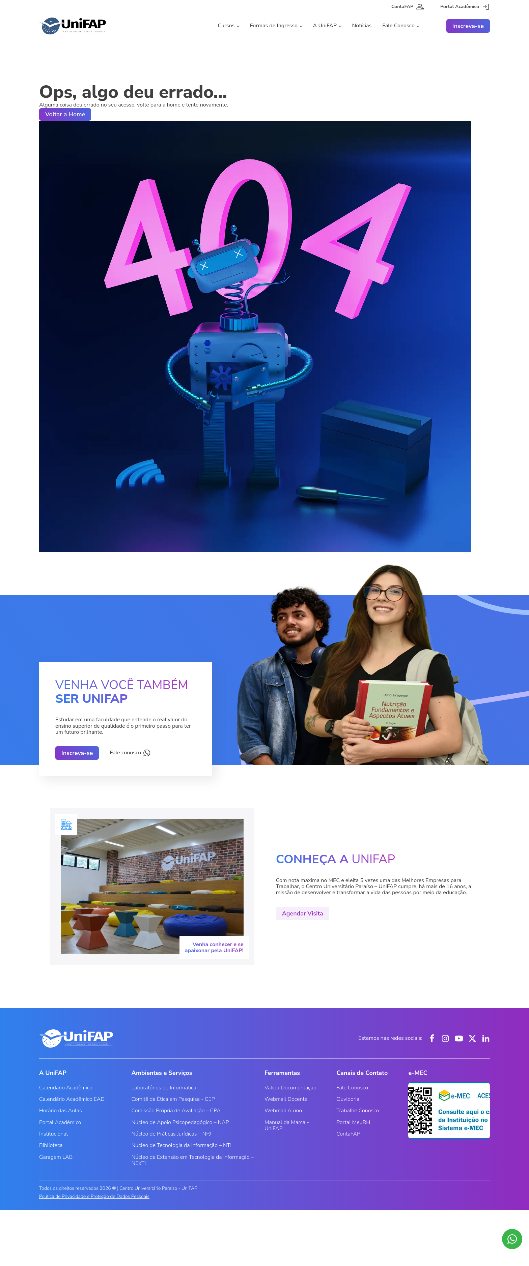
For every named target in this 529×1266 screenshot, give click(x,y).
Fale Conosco (398, 25)
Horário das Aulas (60, 1110)
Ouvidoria (347, 1099)
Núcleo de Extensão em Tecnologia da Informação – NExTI (193, 1160)
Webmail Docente (285, 1099)
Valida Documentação (290, 1087)
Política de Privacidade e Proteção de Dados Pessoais (94, 1196)
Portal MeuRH (353, 1122)
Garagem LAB (56, 1157)
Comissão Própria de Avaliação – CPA (176, 1110)
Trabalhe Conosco (357, 1110)
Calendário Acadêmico (65, 1087)
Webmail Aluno (283, 1110)
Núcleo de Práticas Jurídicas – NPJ (171, 1134)
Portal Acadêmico (60, 1122)
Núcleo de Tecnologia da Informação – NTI (182, 1145)
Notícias (362, 25)
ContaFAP (348, 1134)
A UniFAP (325, 25)
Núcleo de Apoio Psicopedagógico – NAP (180, 1122)
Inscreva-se (468, 26)
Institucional (53, 1134)
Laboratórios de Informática (164, 1087)
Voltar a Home (65, 114)
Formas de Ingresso (274, 25)
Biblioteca (51, 1145)
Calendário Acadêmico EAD (72, 1099)
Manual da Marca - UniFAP (286, 1125)
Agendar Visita (302, 913)
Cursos (226, 25)
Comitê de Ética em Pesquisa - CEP (173, 1099)
